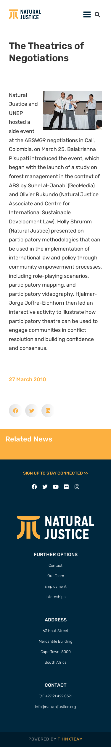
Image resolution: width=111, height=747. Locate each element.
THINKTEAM (70, 739)
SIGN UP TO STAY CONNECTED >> (55, 473)
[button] (97, 14)
